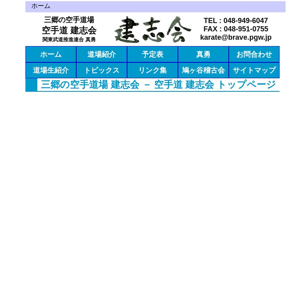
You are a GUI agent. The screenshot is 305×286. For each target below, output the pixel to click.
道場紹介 (101, 54)
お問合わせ (254, 54)
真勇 (203, 54)
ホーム (51, 54)
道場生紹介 (51, 70)
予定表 (152, 54)
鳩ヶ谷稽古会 (203, 70)
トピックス (102, 70)
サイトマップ (254, 70)
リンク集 (152, 70)
